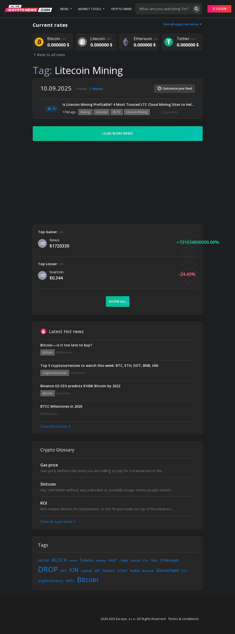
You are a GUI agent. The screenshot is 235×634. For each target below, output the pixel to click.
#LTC (116, 112)
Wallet (135, 570)
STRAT (122, 570)
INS (97, 570)
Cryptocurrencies (55, 373)
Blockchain (167, 570)
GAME (123, 560)
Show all (117, 301)
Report (135, 560)
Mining (85, 112)
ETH (145, 560)
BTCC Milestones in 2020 (61, 406)
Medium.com (64, 352)
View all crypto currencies (183, 24)
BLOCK (59, 560)
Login (219, 9)
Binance (148, 571)
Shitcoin (48, 484)
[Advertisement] (118, 182)
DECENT (43, 560)
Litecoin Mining (136, 112)
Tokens (86, 560)
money (101, 560)
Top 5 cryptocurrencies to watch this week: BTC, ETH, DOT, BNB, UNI (99, 365)
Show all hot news (55, 426)
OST (184, 571)
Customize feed (174, 88)
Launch (86, 570)
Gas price (49, 465)
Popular (81, 89)
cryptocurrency (50, 580)
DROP (48, 569)
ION (73, 570)
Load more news (117, 133)
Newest (97, 89)
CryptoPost (77, 373)
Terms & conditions (183, 619)
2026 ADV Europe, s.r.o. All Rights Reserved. (134, 619)
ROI (43, 503)
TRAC (154, 560)
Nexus (54, 240)
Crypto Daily (169, 112)
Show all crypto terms (58, 521)
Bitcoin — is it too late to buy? (66, 345)
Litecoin (101, 112)
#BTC (70, 580)
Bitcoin (47, 352)
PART (112, 560)
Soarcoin (56, 272)
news (73, 560)
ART (63, 570)
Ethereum (169, 560)
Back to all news (49, 54)
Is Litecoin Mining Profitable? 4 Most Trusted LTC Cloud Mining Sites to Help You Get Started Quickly (129, 104)
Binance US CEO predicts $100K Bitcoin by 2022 (80, 386)
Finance (108, 570)
